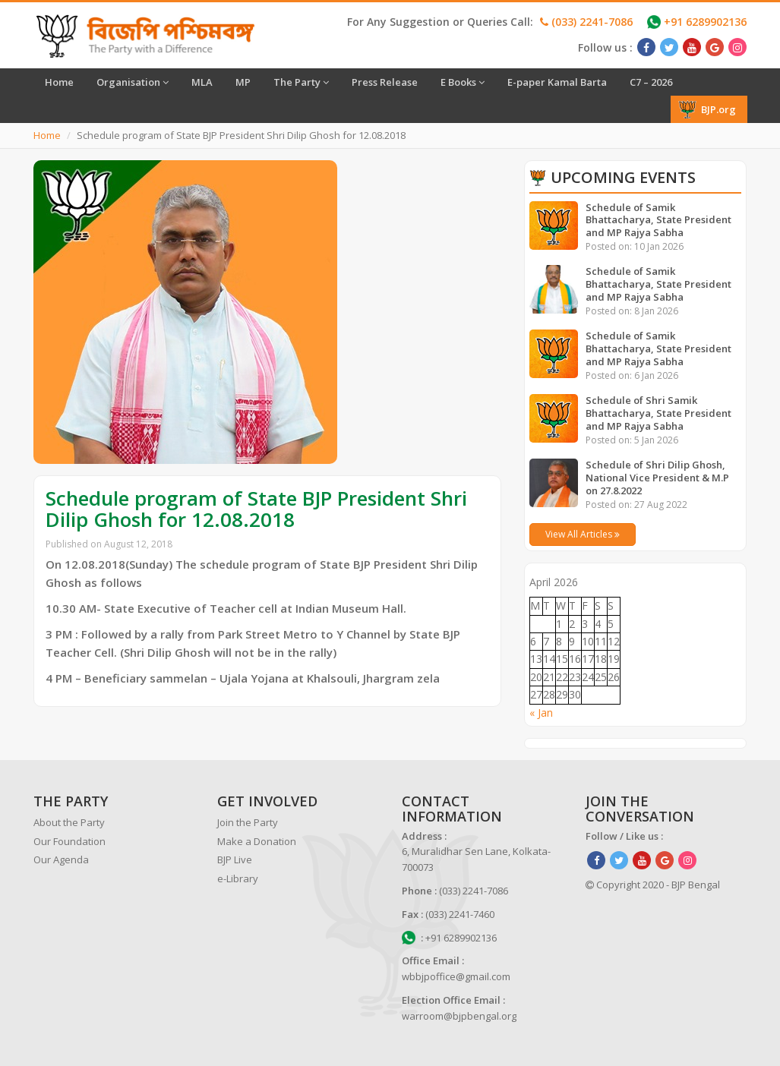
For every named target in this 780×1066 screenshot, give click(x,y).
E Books (463, 82)
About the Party (69, 822)
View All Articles (582, 534)
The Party (301, 82)
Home (59, 82)
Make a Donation (256, 841)
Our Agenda (61, 859)
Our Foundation (69, 841)
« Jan (541, 712)
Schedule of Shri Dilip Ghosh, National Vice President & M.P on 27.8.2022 (657, 477)
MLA (202, 82)
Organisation (132, 82)
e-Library (237, 878)
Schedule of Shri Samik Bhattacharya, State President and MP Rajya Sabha (658, 413)
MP (243, 82)
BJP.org (707, 109)
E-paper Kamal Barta (557, 82)
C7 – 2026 (651, 82)
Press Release (385, 82)
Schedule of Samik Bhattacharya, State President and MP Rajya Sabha (658, 220)
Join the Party (247, 822)
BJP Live (234, 859)
